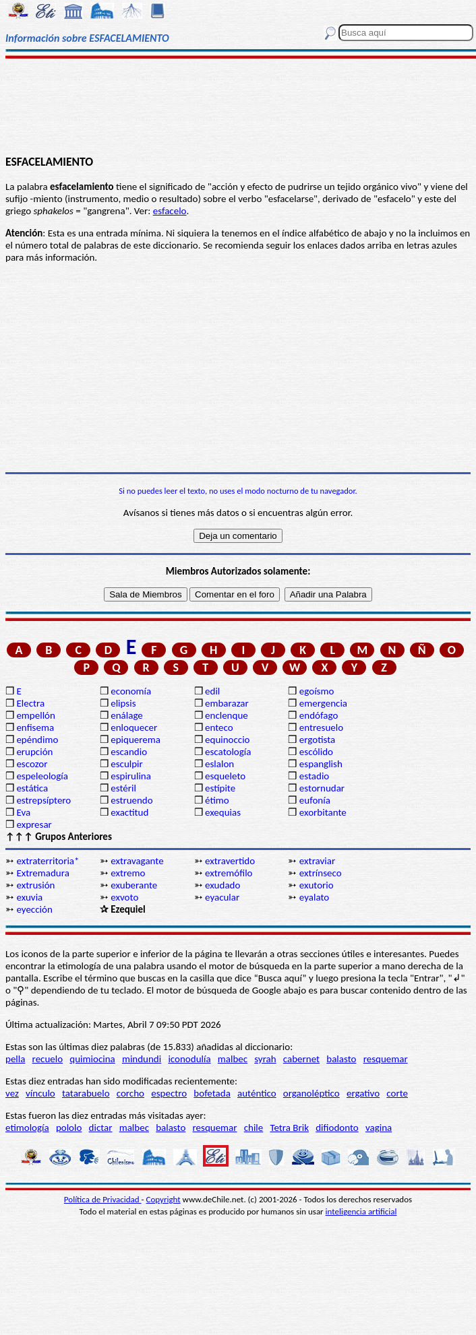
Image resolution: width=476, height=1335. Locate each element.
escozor (31, 764)
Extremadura (42, 873)
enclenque (226, 715)
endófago (318, 715)
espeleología (42, 776)
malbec (232, 1059)
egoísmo (316, 691)
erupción (34, 752)
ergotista (317, 740)
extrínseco (320, 873)
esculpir (127, 764)
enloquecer (134, 727)
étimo (217, 800)
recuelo (47, 1059)
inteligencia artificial (361, 1211)
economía (131, 691)
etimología (27, 1127)
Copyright (163, 1199)
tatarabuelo (86, 1093)
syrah (265, 1059)
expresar (33, 824)
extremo (128, 873)
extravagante (137, 861)
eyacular (222, 897)
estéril (123, 788)
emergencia (323, 703)
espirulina (131, 776)
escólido (316, 752)
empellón (35, 715)
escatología (228, 752)
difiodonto (337, 1127)
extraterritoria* (47, 861)
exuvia (29, 897)
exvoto (124, 897)
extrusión (35, 885)
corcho (130, 1093)
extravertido (230, 861)
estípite (220, 788)
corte (397, 1093)
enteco (219, 727)
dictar (101, 1127)
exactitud (129, 812)
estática (32, 788)
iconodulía (189, 1059)
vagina (378, 1127)
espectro (169, 1093)
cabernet (301, 1059)
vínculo (40, 1093)
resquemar (385, 1059)
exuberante (134, 885)
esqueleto (225, 776)
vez (12, 1093)
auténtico (256, 1093)
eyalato (314, 897)
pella (15, 1059)
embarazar (227, 703)
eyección (34, 909)
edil (212, 691)
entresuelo (321, 727)
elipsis (123, 703)
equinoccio (227, 740)
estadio (314, 776)
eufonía (314, 800)
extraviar (317, 861)
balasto (341, 1059)
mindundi (141, 1059)
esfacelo (170, 211)
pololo (69, 1127)
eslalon (219, 764)
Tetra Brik (289, 1127)
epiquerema (135, 740)
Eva (23, 812)
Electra (30, 703)
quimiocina (92, 1059)
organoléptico (311, 1093)
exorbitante (323, 812)
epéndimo (37, 740)
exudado (222, 885)
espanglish (321, 764)
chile (254, 1127)
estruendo (131, 800)
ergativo (363, 1093)
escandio (129, 752)
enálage (127, 715)
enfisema (35, 727)
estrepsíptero (43, 800)
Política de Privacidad (103, 1199)
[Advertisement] (238, 105)
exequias (223, 812)
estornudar (322, 788)
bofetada (212, 1093)
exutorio (316, 885)
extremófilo (228, 873)
